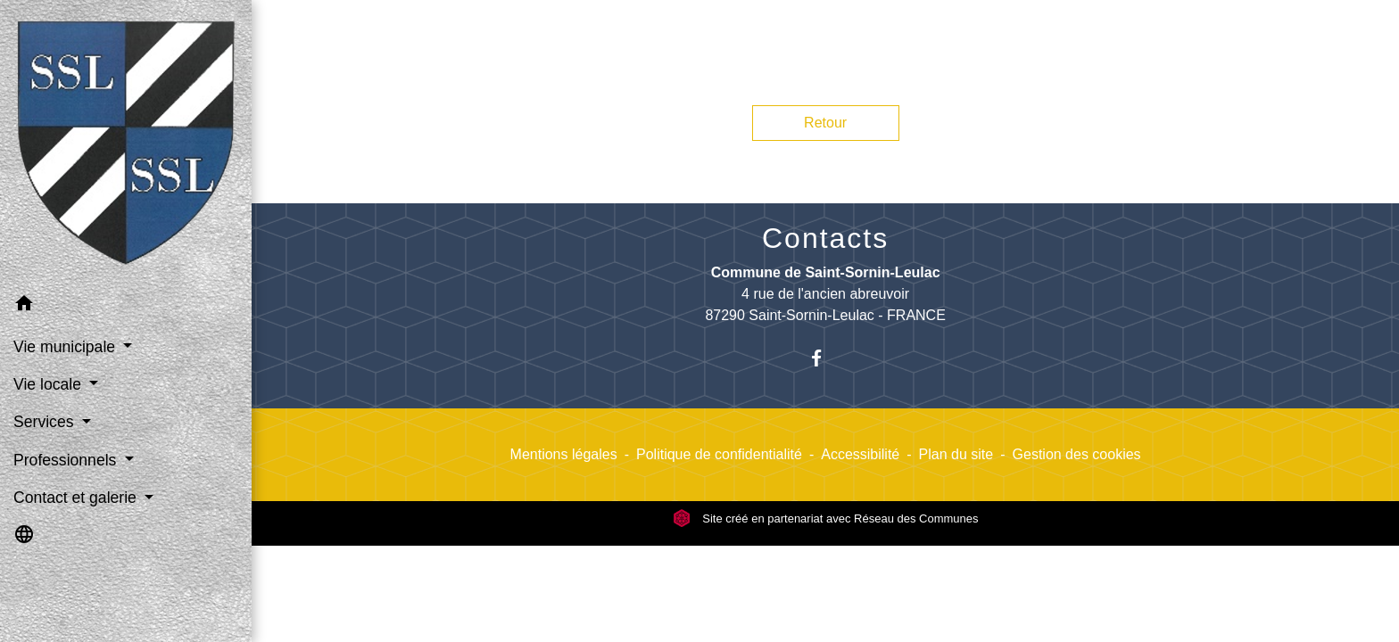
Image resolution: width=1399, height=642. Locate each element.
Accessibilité (860, 454)
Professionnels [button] (66, 460)
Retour (825, 122)
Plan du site (956, 454)
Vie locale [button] (49, 384)
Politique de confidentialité (719, 454)
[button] (125, 306)
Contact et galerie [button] (77, 497)
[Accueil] (125, 142)
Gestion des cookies (1077, 454)
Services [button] (45, 422)
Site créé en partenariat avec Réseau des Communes (826, 518)
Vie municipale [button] (66, 347)
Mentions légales (563, 454)
